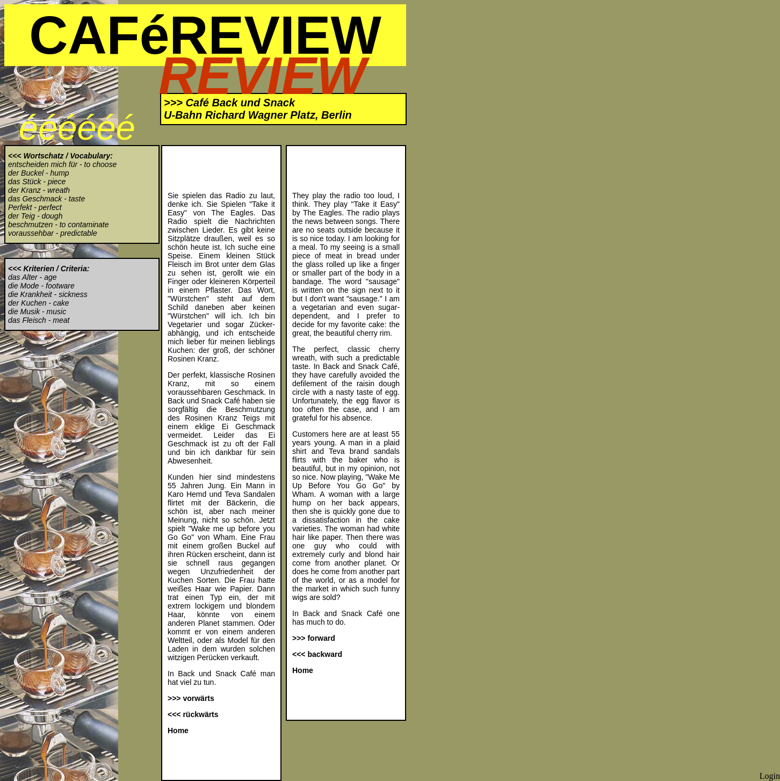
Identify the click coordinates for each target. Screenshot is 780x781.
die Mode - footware (41, 285)
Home (178, 730)
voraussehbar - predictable (52, 233)
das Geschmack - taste (46, 198)
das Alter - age (32, 277)
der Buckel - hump (38, 173)
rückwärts (200, 714)
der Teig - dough (35, 216)
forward (321, 638)
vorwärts (198, 698)
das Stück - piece (37, 181)
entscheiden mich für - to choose (62, 164)
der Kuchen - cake (38, 303)
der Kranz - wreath (39, 190)
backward (324, 654)
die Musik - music (37, 311)
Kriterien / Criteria (54, 268)
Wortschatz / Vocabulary (66, 155)
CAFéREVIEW (205, 35)
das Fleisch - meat (38, 320)
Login (770, 775)
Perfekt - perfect (35, 207)
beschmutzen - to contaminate (58, 224)
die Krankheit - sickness (48, 294)
